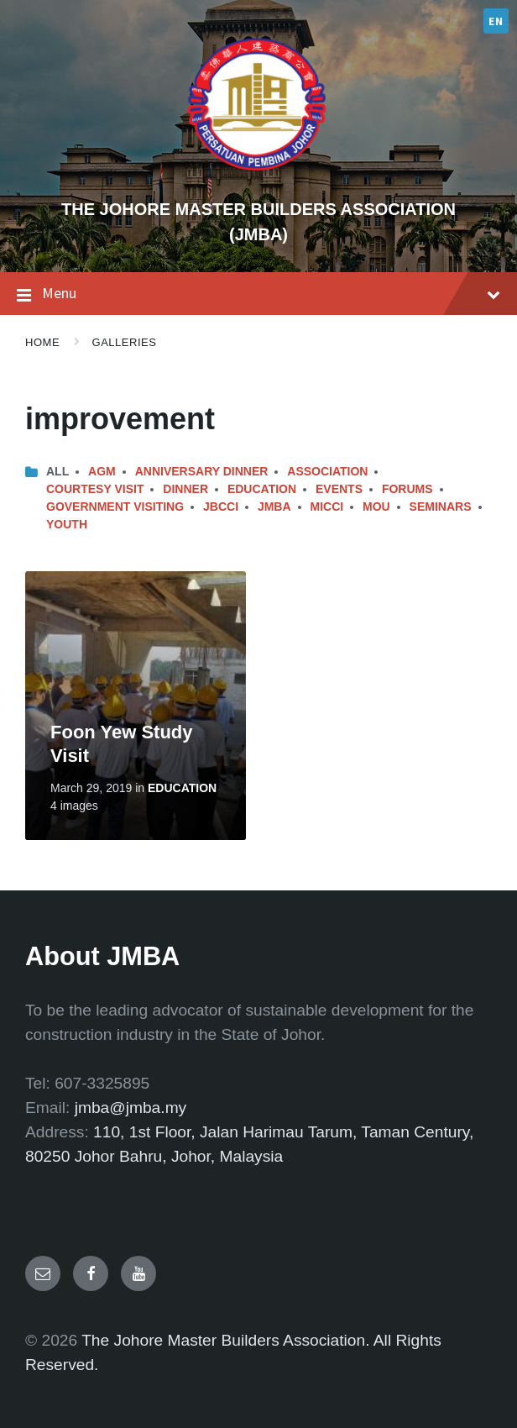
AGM (102, 471)
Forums (407, 489)
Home (42, 342)
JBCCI (220, 506)
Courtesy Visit (95, 489)
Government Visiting (115, 506)
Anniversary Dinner (202, 471)
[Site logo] (258, 180)
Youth (66, 524)
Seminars (441, 506)
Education (261, 489)
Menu (258, 294)
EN (495, 21)
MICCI (326, 506)
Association (327, 471)
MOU (376, 506)
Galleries (124, 342)
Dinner (185, 489)
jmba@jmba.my (131, 1107)
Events (339, 489)
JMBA (274, 506)
